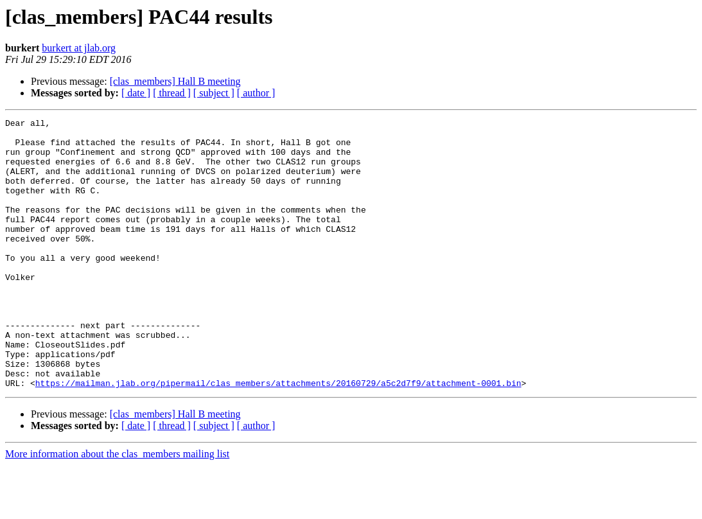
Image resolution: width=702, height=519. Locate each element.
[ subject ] (213, 92)
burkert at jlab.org (79, 47)
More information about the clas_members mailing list (117, 507)
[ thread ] (172, 92)
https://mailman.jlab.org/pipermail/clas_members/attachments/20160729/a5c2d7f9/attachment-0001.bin (278, 437)
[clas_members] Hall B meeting (175, 81)
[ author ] (256, 92)
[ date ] (135, 92)
